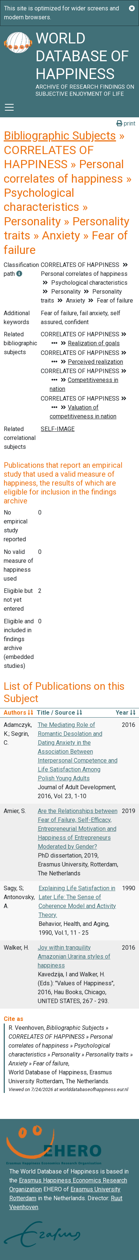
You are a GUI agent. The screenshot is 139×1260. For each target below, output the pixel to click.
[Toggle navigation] (9, 107)
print (125, 123)
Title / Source (59, 712)
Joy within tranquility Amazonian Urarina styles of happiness (74, 956)
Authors (18, 712)
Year (125, 712)
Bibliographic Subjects (60, 135)
